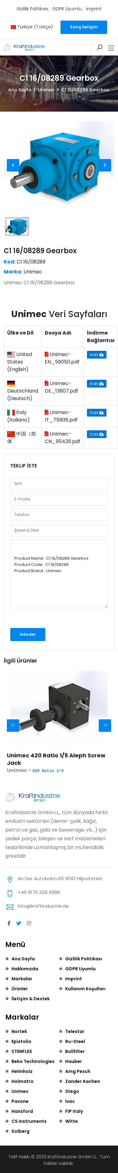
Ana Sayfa (19, 90)
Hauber (73, 1061)
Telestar (74, 1031)
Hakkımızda (24, 969)
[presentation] (43, 620)
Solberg (20, 1131)
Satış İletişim (84, 27)
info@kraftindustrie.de (43, 906)
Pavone (20, 1101)
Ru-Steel (75, 1041)
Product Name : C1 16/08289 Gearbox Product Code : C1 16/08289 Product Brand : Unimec (59, 574)
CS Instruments (29, 1121)
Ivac (70, 1101)
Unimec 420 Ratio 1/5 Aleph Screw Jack (56, 759)
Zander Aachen (82, 1081)
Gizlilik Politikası (32, 9)
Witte (71, 1121)
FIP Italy (74, 1111)
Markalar (21, 979)
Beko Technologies (33, 1061)
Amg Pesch (77, 1071)
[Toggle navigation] (111, 48)
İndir (97, 354)
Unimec (46, 90)
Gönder (28, 634)
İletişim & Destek (30, 999)
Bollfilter (75, 1051)
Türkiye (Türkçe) (32, 27)
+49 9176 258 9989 (39, 892)
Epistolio (21, 1041)
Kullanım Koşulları (85, 989)
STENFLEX (21, 1051)
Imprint (94, 9)
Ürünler (19, 989)
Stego (72, 1091)
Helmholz (22, 1071)
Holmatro (22, 1081)
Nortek (19, 1031)
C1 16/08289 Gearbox (40, 251)
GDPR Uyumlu (67, 9)
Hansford (22, 1111)
